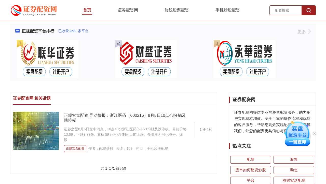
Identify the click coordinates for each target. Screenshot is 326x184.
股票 (294, 159)
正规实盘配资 (75, 148)
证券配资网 (128, 10)
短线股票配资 (177, 10)
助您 (294, 170)
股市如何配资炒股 (250, 170)
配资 (250, 159)
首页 (87, 10)
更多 (304, 31)
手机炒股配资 (227, 10)
